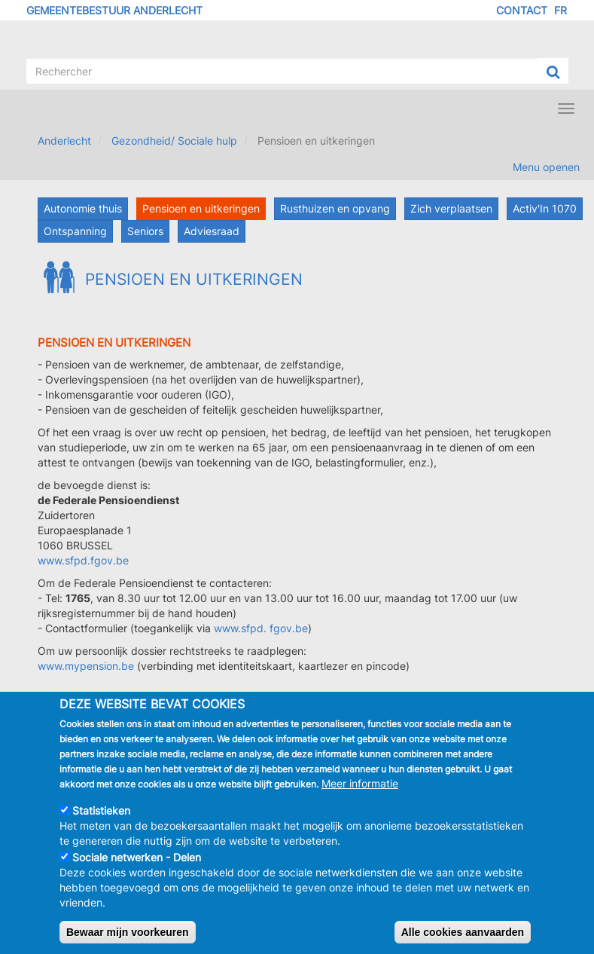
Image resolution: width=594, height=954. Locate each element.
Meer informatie (359, 797)
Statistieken (101, 824)
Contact (521, 10)
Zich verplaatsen (451, 208)
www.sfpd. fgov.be (261, 628)
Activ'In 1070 (545, 208)
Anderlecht (64, 140)
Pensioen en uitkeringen (201, 208)
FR (560, 10)
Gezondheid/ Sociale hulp (174, 140)
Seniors (145, 231)
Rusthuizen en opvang (335, 208)
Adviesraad (211, 231)
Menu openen (546, 167)
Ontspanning (75, 231)
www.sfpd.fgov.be (83, 560)
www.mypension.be (86, 665)
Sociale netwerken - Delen (136, 871)
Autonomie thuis (83, 208)
